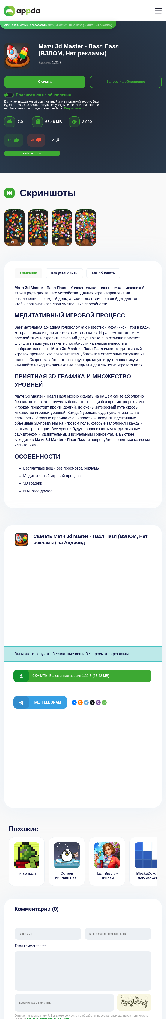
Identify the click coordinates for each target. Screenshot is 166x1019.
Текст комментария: (83, 967)
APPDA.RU (11, 25)
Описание (28, 273)
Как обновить (103, 273)
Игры (23, 25)
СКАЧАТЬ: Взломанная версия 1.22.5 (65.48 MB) (70, 676)
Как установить (64, 273)
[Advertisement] (83, 600)
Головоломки (37, 25)
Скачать (45, 81)
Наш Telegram (46, 702)
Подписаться (74, 108)
